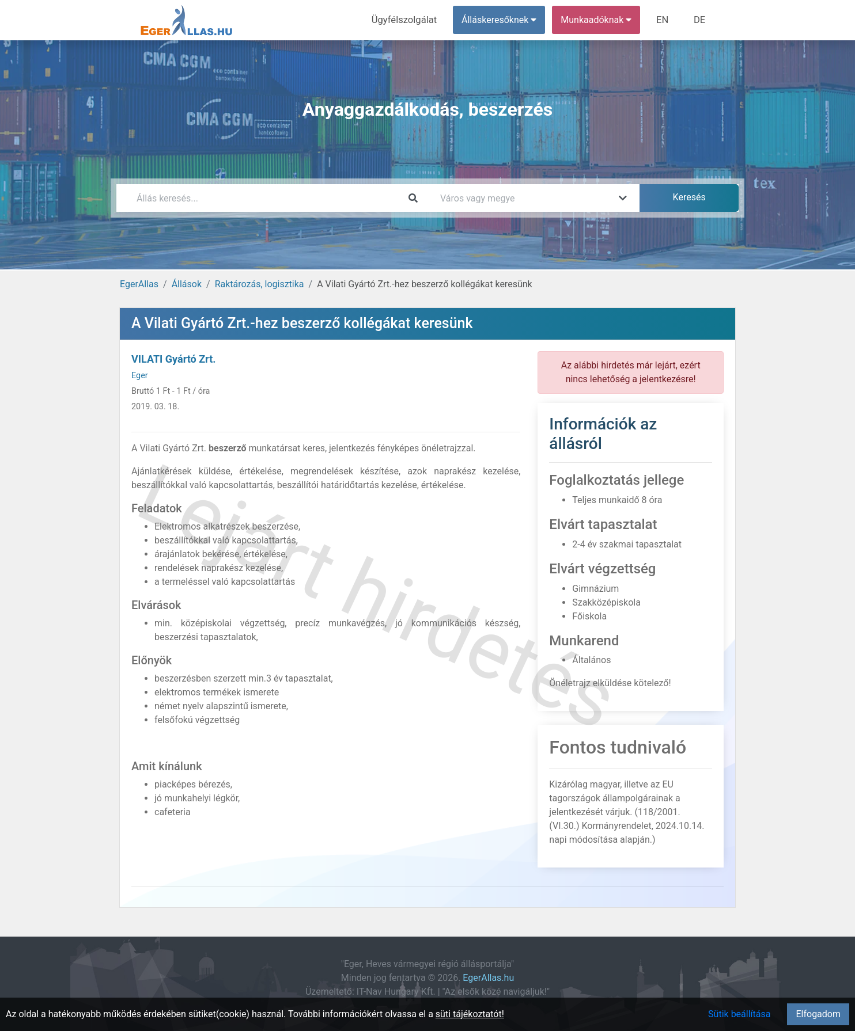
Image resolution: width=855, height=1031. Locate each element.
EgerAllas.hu (488, 977)
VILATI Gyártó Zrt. (173, 359)
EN (665, 19)
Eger (139, 376)
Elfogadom (818, 1014)
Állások (187, 284)
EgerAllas (139, 284)
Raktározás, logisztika (259, 284)
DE (700, 19)
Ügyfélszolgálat (408, 19)
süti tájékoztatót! (470, 1014)
